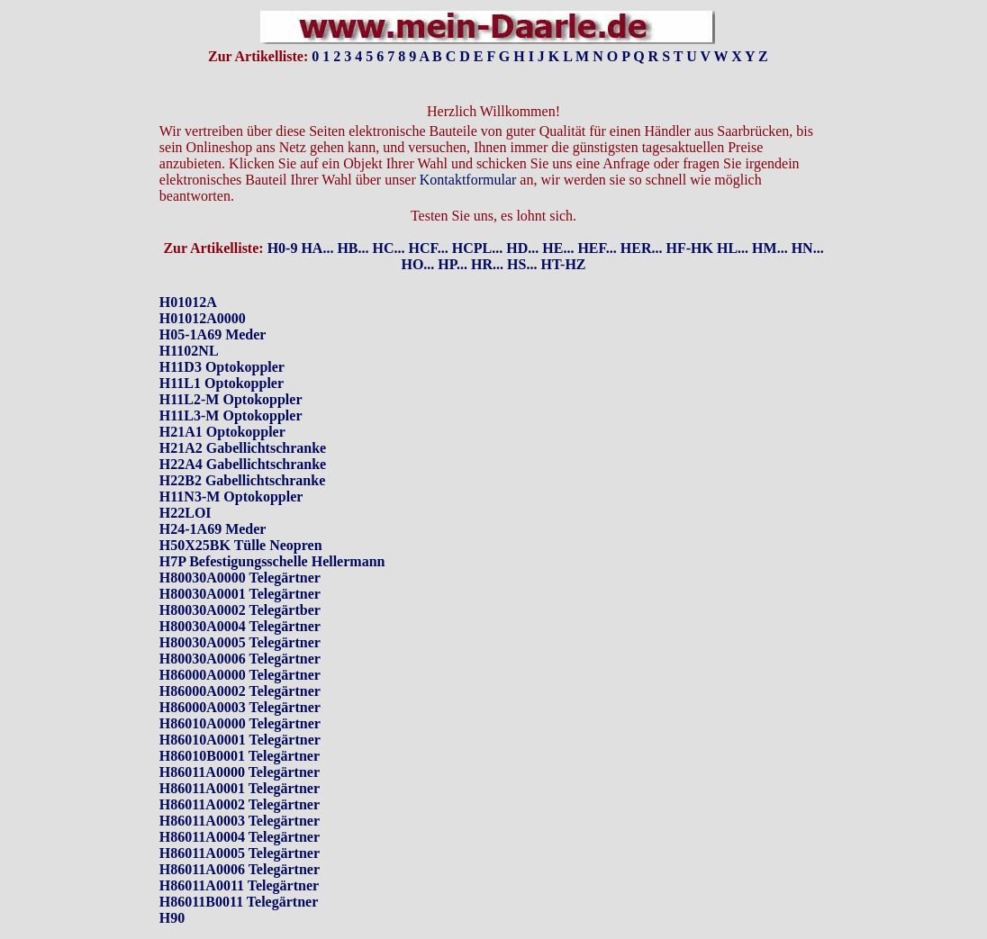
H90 (172, 887)
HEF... (596, 217)
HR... (487, 233)
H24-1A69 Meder (213, 498)
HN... (808, 217)
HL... (732, 217)
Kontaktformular (468, 149)
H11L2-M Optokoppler (231, 368)
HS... (522, 233)
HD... (522, 217)
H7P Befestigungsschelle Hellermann (272, 530)
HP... (452, 233)
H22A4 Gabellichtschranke (242, 433)
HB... (352, 217)
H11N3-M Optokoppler (231, 466)
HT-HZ (562, 233)
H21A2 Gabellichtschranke (242, 417)
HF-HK (689, 217)
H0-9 (282, 217)
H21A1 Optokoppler (222, 401)
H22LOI (185, 482)
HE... (558, 217)
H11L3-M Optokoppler (231, 385)
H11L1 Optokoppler (221, 352)
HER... (641, 217)
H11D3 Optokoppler (222, 336)
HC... (389, 217)
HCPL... (477, 217)
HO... (417, 233)
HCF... (428, 217)
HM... (770, 217)
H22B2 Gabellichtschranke (242, 449)
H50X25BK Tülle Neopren (240, 514)
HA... (317, 217)
